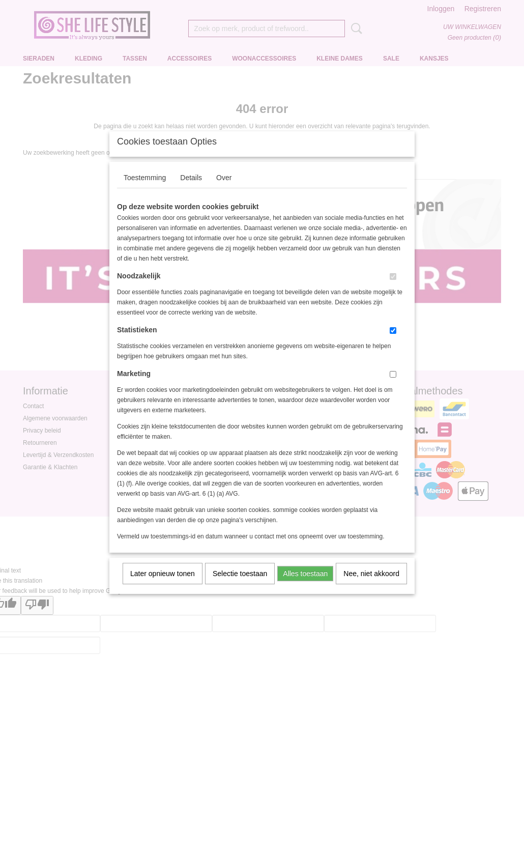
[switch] (393, 290)
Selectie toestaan (240, 587)
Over (223, 191)
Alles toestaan (305, 587)
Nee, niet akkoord (371, 587)
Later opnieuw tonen (162, 587)
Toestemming (145, 191)
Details (191, 191)
